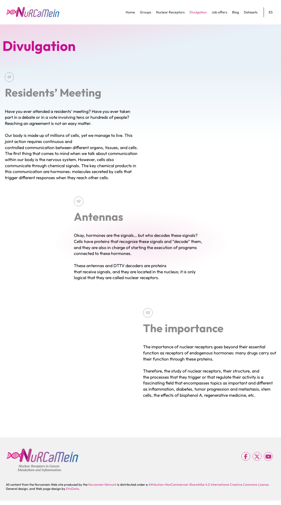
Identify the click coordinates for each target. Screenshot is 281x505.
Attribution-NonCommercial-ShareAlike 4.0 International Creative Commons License (208, 484)
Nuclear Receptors (170, 12)
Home (130, 12)
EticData (72, 489)
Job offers (219, 12)
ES (271, 12)
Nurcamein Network (102, 484)
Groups (145, 12)
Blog (235, 12)
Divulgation (198, 12)
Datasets (251, 12)
